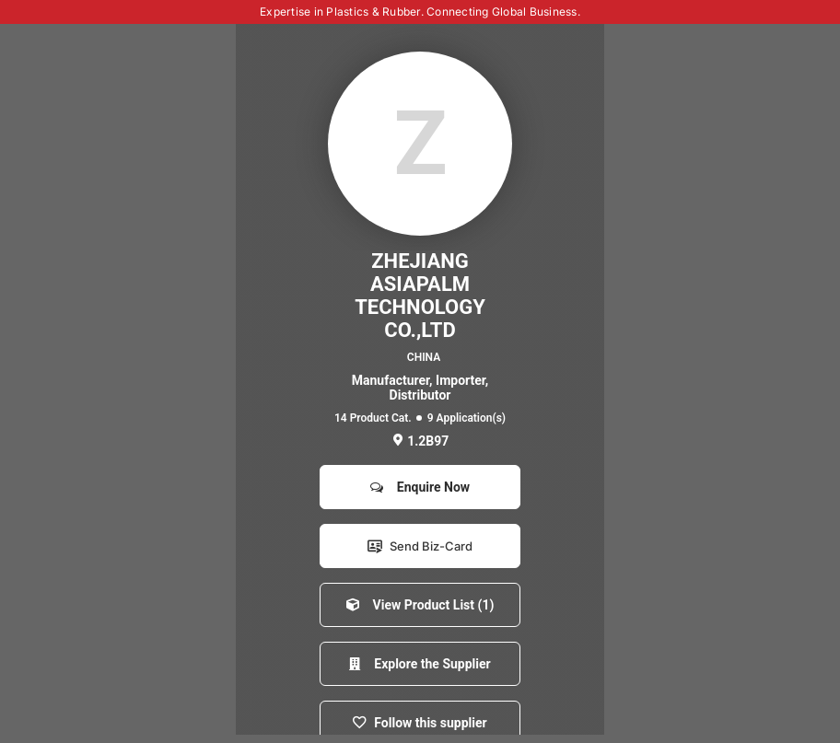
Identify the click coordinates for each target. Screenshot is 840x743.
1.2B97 (420, 441)
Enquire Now (420, 487)
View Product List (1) (420, 605)
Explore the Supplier (419, 663)
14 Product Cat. (373, 418)
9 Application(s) (466, 418)
